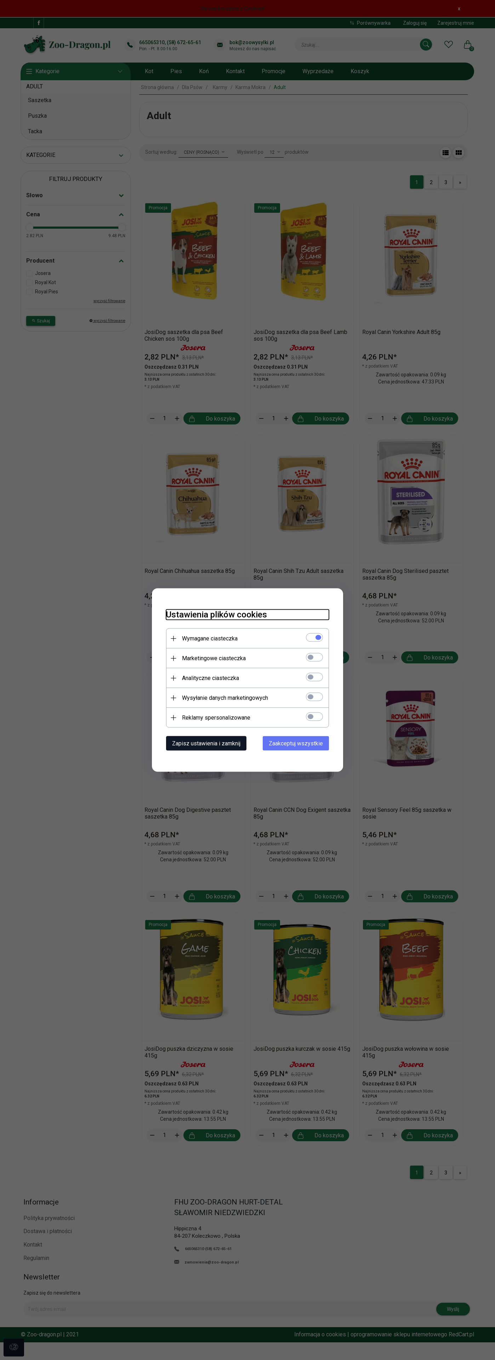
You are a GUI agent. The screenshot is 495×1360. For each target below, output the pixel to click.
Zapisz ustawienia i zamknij (206, 743)
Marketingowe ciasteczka (214, 658)
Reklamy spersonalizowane (216, 717)
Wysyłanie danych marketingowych (225, 697)
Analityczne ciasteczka (210, 678)
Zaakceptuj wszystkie (296, 743)
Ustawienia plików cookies (216, 615)
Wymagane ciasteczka (210, 638)
